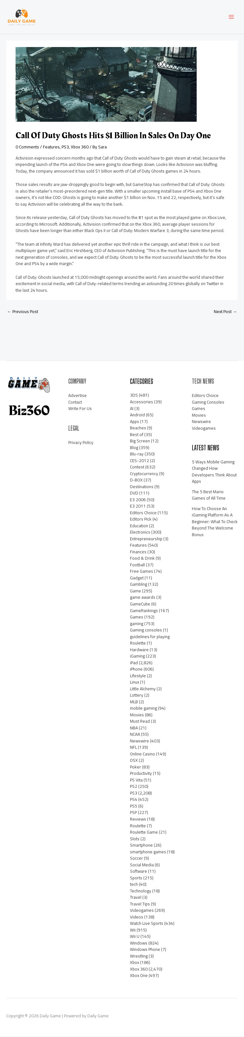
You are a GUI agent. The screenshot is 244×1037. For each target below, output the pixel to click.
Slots (134, 839)
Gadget (137, 578)
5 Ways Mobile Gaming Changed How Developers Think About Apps (214, 472)
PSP (133, 813)
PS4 (133, 800)
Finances (138, 552)
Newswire (139, 741)
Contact (75, 403)
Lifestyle (138, 676)
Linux (134, 683)
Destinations (141, 487)
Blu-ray (137, 454)
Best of (136, 435)
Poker (135, 767)
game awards (142, 598)
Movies (137, 715)
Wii (133, 930)
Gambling (138, 585)
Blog (134, 448)
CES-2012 (139, 461)
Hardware (139, 650)
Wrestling (139, 956)
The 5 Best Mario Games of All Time (209, 495)
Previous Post (22, 312)
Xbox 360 (80, 147)
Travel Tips (140, 904)
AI (131, 409)
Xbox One (139, 976)
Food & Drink (142, 559)
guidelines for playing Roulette (150, 640)
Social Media (142, 865)
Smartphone (141, 846)
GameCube (140, 604)
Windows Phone (145, 950)
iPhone (136, 669)
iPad (134, 663)
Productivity (141, 774)
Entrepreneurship (146, 539)
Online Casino (142, 754)
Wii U (134, 937)
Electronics (140, 533)
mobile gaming (143, 709)
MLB (134, 702)
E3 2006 (138, 500)
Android (137, 415)
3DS (134, 396)
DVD (134, 493)
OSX (134, 761)
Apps (134, 422)
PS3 (65, 147)
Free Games (141, 572)
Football (137, 565)
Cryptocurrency (144, 474)
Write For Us (80, 409)
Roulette (138, 826)
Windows (138, 943)
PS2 (133, 787)
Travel (135, 898)
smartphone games (148, 852)
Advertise (77, 396)
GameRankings (144, 611)
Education (139, 526)
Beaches (138, 428)
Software (138, 872)
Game (135, 591)
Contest (137, 467)
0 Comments (27, 147)
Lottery (136, 696)
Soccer (136, 859)
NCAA (135, 735)
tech (134, 885)
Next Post (225, 312)
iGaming (137, 656)
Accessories (141, 402)
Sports (136, 878)
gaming (136, 624)
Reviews (138, 819)
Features (51, 147)
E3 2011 (138, 506)
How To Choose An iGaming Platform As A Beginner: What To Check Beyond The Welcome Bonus (215, 522)
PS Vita (136, 780)
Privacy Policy (80, 443)
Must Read (140, 722)
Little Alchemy (143, 689)
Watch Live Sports (146, 924)
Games (136, 617)
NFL (133, 748)
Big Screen (140, 441)
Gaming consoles (146, 630)
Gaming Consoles (208, 403)
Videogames (142, 911)
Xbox (134, 963)
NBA (134, 728)
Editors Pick (141, 519)
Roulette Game (144, 833)
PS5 (133, 806)
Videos (136, 917)
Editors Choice (143, 513)
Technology (140, 891)
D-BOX (136, 480)
